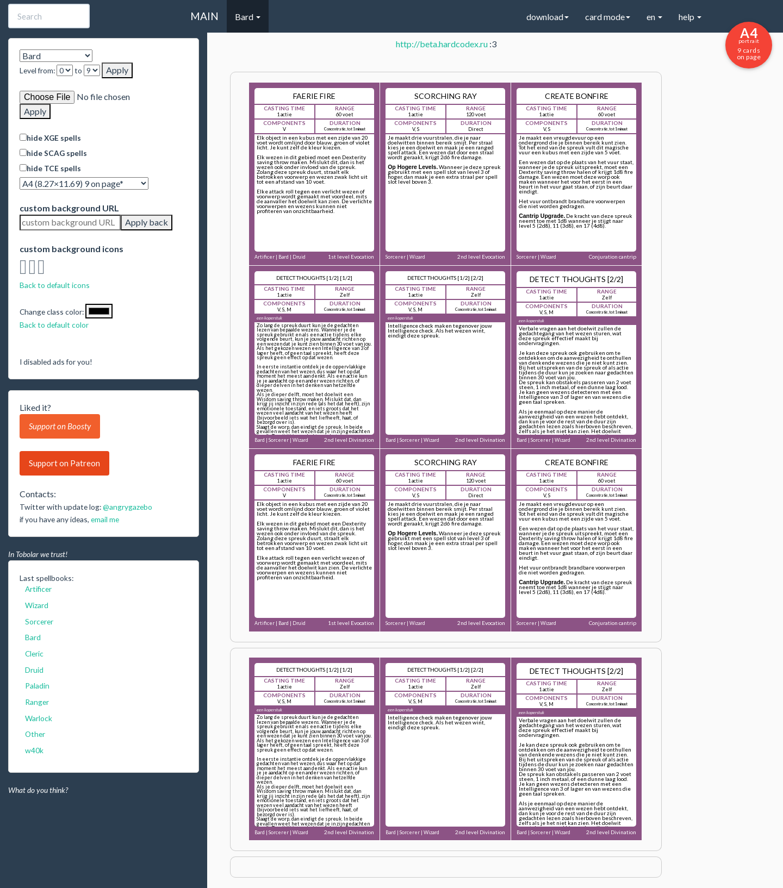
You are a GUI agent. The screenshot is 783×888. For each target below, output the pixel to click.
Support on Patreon (64, 463)
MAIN (204, 16)
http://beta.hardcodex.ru (442, 44)
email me (105, 519)
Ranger (37, 701)
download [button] (547, 16)
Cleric (34, 653)
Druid (34, 669)
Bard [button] (247, 16)
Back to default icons (55, 285)
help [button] (690, 16)
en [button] (654, 16)
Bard (33, 637)
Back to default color (54, 324)
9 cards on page (748, 43)
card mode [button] (607, 16)
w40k (34, 750)
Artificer (38, 588)
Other (35, 734)
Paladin (37, 685)
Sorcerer (39, 621)
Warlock (38, 718)
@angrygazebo (127, 506)
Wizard (36, 605)
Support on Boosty (60, 426)
